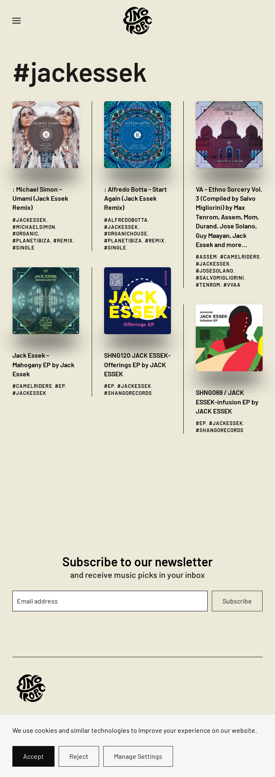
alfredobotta (128, 220)
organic (27, 233)
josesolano (216, 270)
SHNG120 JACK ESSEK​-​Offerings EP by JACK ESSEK (137, 364)
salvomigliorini (221, 277)
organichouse (127, 233)
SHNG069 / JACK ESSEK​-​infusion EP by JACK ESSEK (227, 401)
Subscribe (237, 601)
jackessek (31, 220)
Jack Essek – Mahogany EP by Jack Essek (43, 364)
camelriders (242, 256)
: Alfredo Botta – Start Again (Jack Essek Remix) (135, 198)
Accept (33, 756)
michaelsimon (35, 227)
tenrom (209, 285)
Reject (78, 756)
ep (62, 386)
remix (65, 240)
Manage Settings (138, 756)
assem (208, 256)
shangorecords (130, 393)
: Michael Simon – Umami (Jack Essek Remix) (40, 198)
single (25, 247)
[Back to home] (137, 20)
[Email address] (110, 601)
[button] (16, 20)
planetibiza (33, 240)
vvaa (234, 285)
